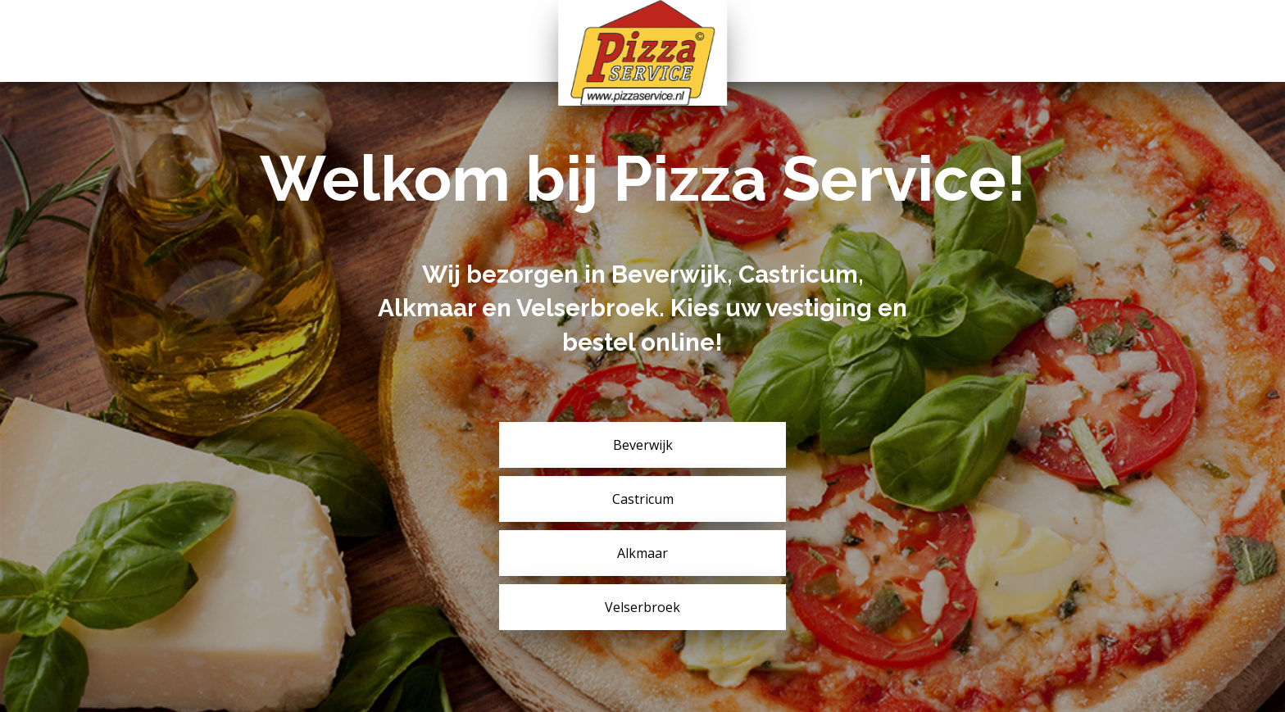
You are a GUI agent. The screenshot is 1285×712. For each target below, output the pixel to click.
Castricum (643, 499)
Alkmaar (642, 553)
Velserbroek (642, 607)
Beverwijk (643, 445)
